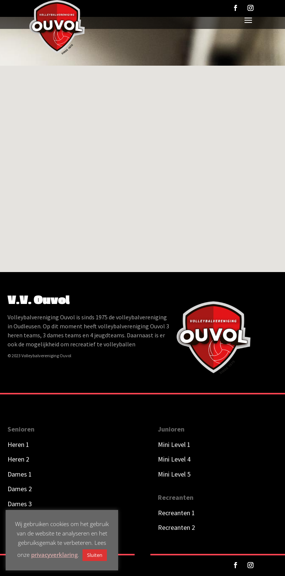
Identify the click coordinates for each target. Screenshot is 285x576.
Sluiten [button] (94, 555)
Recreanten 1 (176, 512)
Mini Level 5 (174, 474)
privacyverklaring (54, 554)
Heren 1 (18, 444)
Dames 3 (20, 503)
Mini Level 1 (175, 444)
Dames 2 (20, 488)
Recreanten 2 (176, 527)
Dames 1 (20, 474)
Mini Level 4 (174, 459)
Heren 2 (18, 459)
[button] (139, 135)
